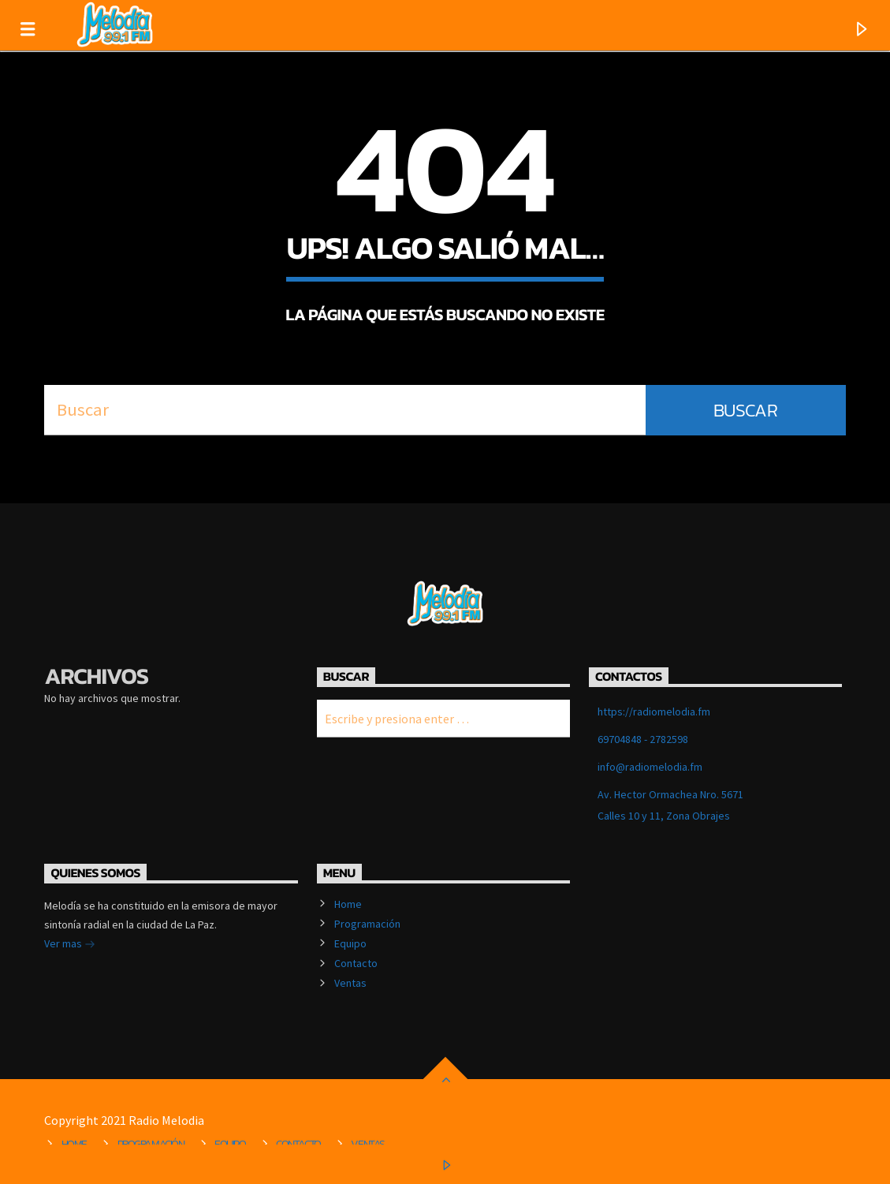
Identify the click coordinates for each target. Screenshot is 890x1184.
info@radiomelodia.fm (650, 767)
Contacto (356, 963)
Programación (367, 924)
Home (348, 904)
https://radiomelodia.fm (654, 711)
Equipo (350, 943)
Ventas (350, 983)
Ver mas (69, 945)
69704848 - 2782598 (643, 739)
